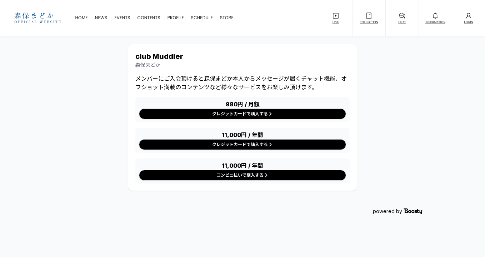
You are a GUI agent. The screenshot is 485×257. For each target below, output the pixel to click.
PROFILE (176, 18)
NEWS (101, 18)
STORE (227, 18)
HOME (81, 18)
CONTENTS (149, 18)
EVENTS (122, 18)
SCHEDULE (202, 18)
